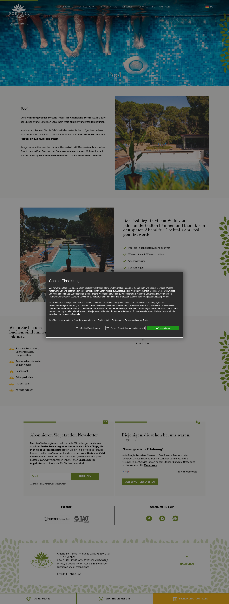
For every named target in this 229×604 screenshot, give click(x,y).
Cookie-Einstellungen (88, 328)
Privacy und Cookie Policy (137, 320)
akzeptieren (163, 328)
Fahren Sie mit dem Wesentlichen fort (125, 328)
